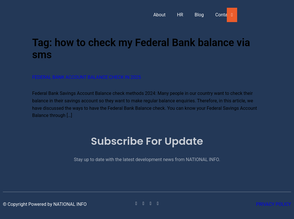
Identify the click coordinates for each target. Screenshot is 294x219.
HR (180, 14)
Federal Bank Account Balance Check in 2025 (86, 77)
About (159, 14)
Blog (199, 14)
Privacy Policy (273, 204)
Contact (223, 14)
